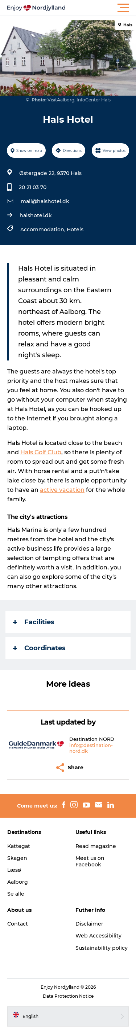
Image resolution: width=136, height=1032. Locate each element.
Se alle (15, 894)
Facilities (33, 622)
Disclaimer (89, 924)
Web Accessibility (98, 935)
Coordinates (39, 648)
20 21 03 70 (32, 187)
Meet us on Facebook (89, 861)
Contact (17, 924)
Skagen (17, 858)
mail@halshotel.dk (45, 201)
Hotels (75, 229)
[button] (101, 8)
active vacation (62, 489)
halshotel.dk (36, 215)
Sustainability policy (101, 948)
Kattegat (18, 846)
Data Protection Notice (68, 996)
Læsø (14, 870)
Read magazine (95, 846)
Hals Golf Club (40, 452)
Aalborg (17, 882)
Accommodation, (43, 229)
